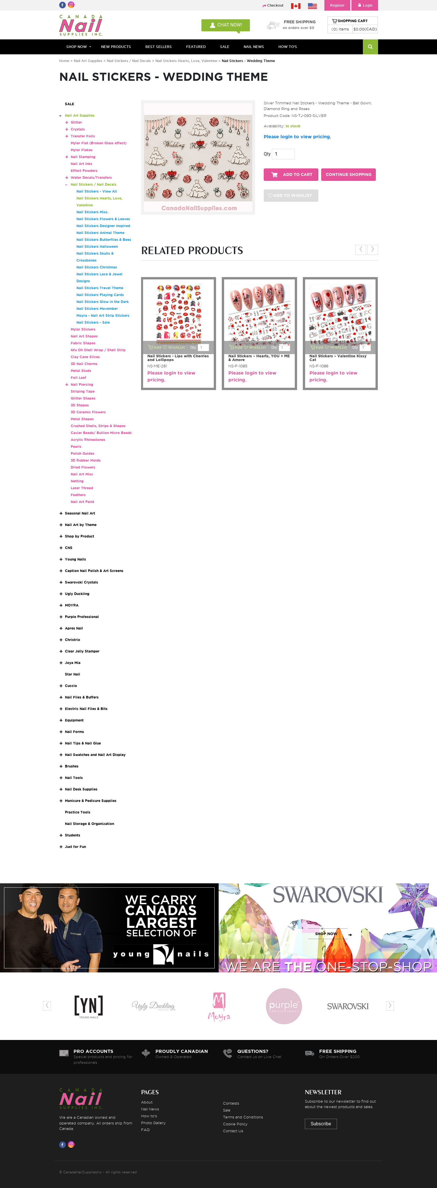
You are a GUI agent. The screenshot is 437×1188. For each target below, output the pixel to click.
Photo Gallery (153, 1123)
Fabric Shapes (83, 343)
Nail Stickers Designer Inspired (103, 226)
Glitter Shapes (83, 398)
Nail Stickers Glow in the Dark (102, 302)
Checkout (275, 5)
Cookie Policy (235, 1124)
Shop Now (76, 47)
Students (72, 835)
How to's (149, 1116)
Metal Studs (81, 371)
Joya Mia (72, 663)
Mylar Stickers (83, 329)
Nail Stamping (83, 157)
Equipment (74, 720)
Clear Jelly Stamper (82, 651)
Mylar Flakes (82, 150)
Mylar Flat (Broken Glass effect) (98, 143)
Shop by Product (79, 536)
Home (64, 61)
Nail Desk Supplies (81, 789)
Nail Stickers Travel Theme (99, 288)
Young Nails (75, 559)
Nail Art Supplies (88, 61)
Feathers (78, 495)
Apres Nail (74, 628)
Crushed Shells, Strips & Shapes (98, 426)
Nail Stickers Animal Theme (100, 233)
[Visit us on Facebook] (63, 1144)
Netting (77, 481)
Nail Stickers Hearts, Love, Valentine (186, 61)
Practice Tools (77, 812)
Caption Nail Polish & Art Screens (94, 571)
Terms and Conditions (243, 1117)
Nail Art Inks (81, 164)
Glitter (76, 122)
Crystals (78, 129)
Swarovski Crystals (81, 582)
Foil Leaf (78, 377)
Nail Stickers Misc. (92, 212)
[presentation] (360, 250)
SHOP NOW (108, 934)
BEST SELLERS (158, 47)
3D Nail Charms (84, 364)
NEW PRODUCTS (116, 47)
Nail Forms (74, 732)
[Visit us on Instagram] (72, 1144)
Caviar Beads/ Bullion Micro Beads (101, 433)
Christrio (72, 640)
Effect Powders (84, 170)
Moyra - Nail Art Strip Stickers (102, 315)
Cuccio (71, 686)
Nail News (150, 1109)
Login (364, 5)
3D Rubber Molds (86, 460)
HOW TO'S (287, 47)
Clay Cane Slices (85, 357)
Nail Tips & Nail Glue (83, 743)
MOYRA (71, 605)
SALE (224, 47)
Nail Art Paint (82, 502)
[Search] (370, 46)
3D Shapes (80, 405)
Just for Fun (75, 847)
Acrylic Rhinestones (88, 440)
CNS (68, 548)
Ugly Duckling (77, 594)
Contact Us (233, 1131)
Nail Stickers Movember (97, 308)
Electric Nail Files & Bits (86, 709)
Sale (226, 1110)
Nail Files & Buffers (82, 697)
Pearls (76, 446)
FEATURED (196, 47)
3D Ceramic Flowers (88, 412)
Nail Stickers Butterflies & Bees (103, 239)
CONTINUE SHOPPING (348, 174)
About (147, 1102)
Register (337, 5)
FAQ (145, 1130)
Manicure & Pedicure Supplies (90, 801)
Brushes (71, 766)
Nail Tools (74, 778)
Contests (231, 1103)
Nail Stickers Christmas (96, 267)
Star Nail (72, 674)
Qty (267, 154)
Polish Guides (82, 453)
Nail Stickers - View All (96, 191)
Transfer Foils (83, 136)
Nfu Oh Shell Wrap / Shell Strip (98, 350)
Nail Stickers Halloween (97, 246)
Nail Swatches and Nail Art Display (95, 755)
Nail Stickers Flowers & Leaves (103, 219)
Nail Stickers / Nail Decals (129, 61)
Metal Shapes (82, 419)
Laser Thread (82, 488)
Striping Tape (83, 391)
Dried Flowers (83, 467)
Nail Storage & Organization (89, 824)
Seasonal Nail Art (80, 513)
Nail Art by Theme (81, 525)
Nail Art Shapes (84, 336)
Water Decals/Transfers (91, 177)
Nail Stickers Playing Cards (100, 295)
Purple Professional (82, 617)
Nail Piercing (82, 384)
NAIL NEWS (254, 47)
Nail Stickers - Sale (93, 322)
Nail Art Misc (82, 474)
